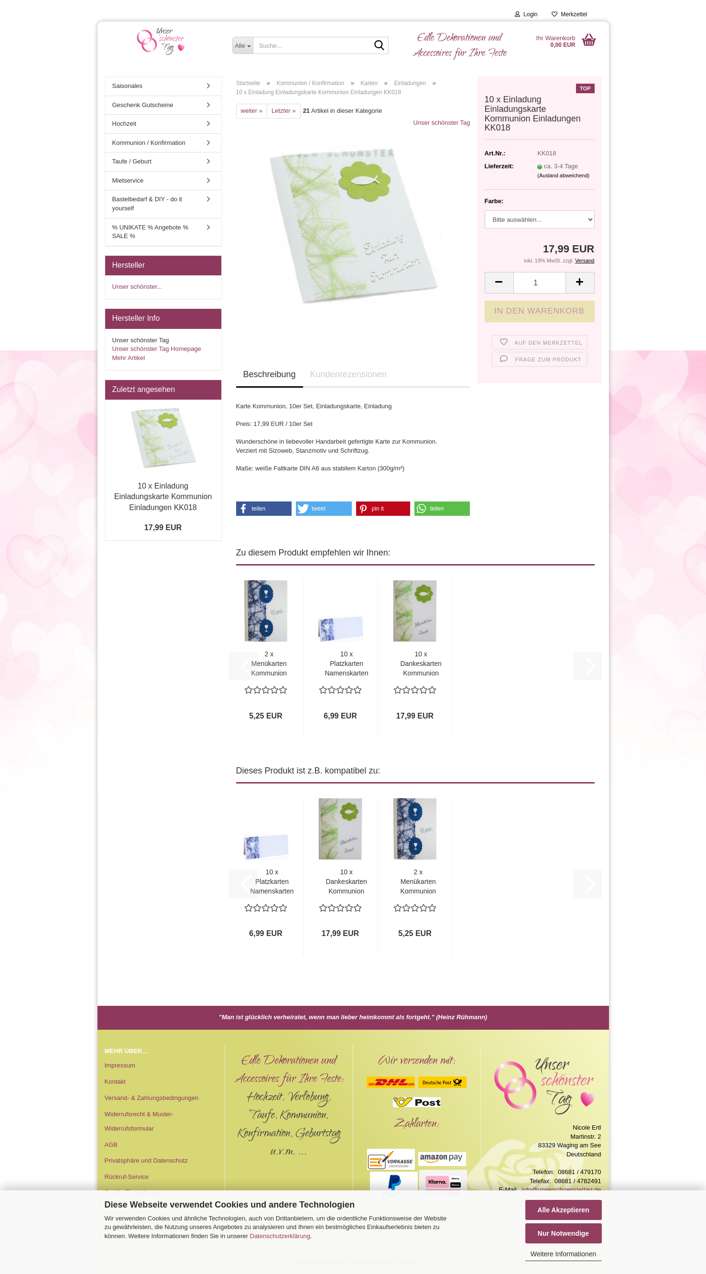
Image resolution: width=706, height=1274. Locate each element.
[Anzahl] (539, 283)
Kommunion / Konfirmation (148, 142)
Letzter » (284, 110)
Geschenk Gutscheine (143, 105)
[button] (499, 283)
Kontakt (115, 1081)
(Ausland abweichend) (563, 175)
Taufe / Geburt (132, 161)
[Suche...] (242, 45)
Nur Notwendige (563, 1233)
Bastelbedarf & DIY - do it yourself (147, 204)
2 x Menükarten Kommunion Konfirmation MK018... (269, 664)
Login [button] (526, 14)
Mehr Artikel (128, 357)
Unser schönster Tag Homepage (156, 348)
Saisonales (127, 85)
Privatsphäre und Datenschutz (146, 1160)
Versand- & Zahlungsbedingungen (152, 1097)
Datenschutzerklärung (280, 1236)
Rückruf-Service (127, 1176)
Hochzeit (124, 123)
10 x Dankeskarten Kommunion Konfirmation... (421, 664)
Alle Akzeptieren (563, 1210)
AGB (111, 1144)
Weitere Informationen (563, 1254)
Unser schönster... (137, 286)
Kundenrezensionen (348, 374)
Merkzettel (569, 14)
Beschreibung (269, 374)
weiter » (252, 110)
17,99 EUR (163, 527)
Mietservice (128, 180)
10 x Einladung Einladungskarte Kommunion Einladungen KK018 (163, 497)
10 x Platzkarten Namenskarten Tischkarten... (347, 664)
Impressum (120, 1065)
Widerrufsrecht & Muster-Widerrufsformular (139, 1121)
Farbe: (494, 201)
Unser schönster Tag (441, 122)
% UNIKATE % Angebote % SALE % (150, 232)
